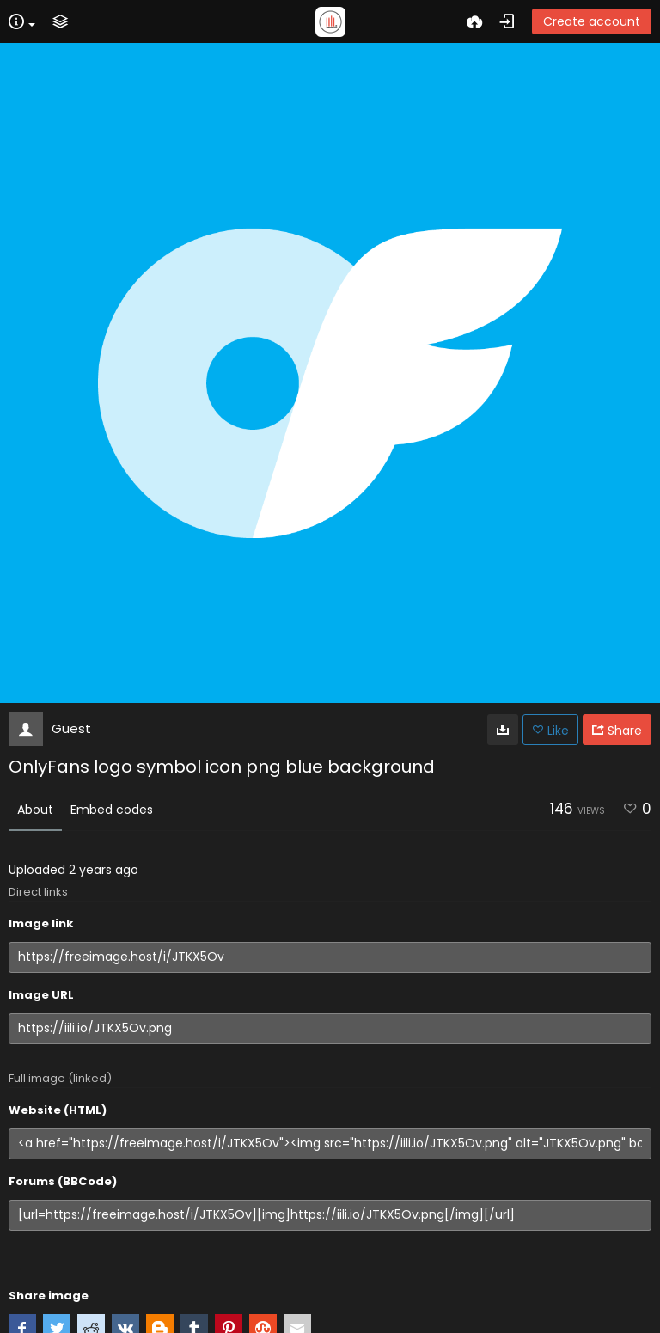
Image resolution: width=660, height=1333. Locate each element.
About (35, 809)
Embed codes (111, 809)
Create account (591, 21)
